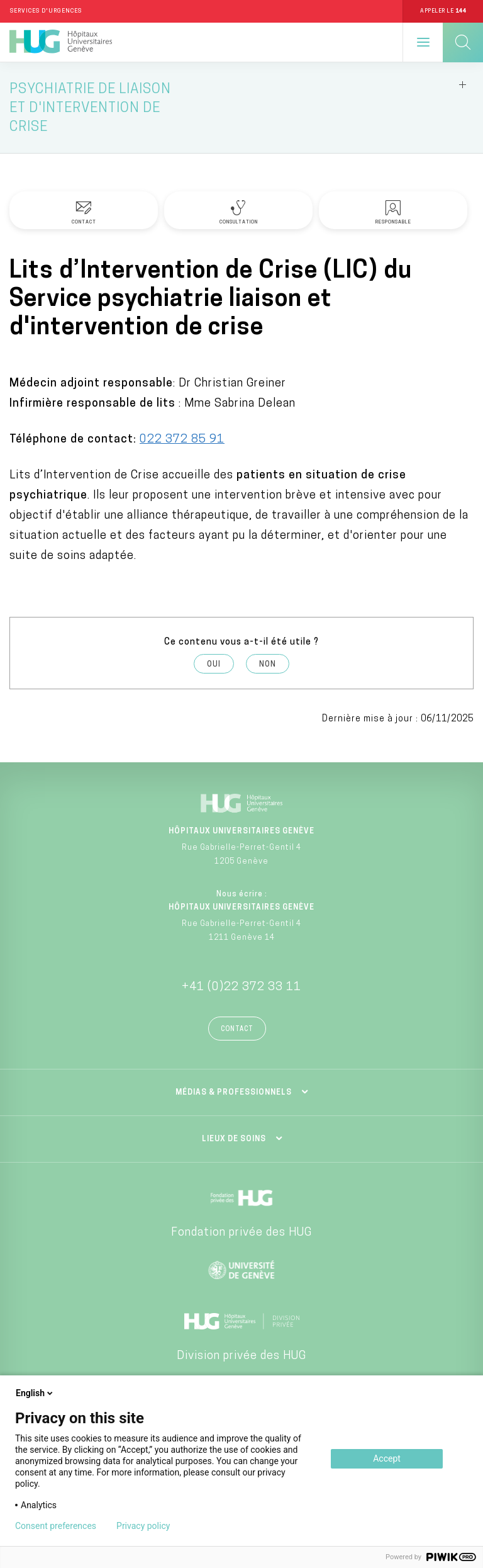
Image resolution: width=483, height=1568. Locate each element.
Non (267, 664)
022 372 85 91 (182, 440)
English (35, 1393)
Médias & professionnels (233, 1093)
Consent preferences (55, 1526)
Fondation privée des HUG (241, 1233)
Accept (387, 1458)
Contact (237, 1029)
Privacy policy (143, 1526)
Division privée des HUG (241, 1356)
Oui (214, 664)
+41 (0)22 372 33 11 (241, 987)
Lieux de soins (234, 1139)
